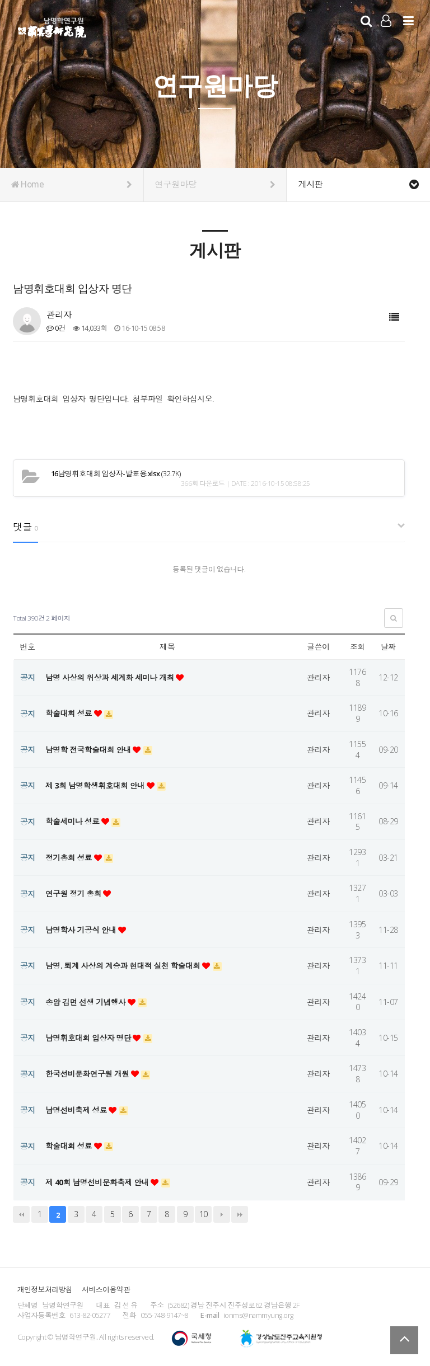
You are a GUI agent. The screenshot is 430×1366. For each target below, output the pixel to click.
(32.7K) (115, 473)
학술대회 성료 (70, 713)
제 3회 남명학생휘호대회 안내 (96, 785)
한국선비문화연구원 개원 (89, 1073)
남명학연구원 (52, 25)
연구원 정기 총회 (75, 893)
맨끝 (239, 1214)
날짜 (388, 646)
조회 (357, 646)
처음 (21, 1214)
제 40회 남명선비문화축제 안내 (99, 1182)
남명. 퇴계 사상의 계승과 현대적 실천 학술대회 (125, 965)
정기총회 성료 (70, 857)
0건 (56, 328)
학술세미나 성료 (73, 821)
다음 (221, 1214)
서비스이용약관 (106, 1289)
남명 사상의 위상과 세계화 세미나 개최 (112, 677)
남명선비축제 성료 (77, 1110)
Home (71, 184)
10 (203, 1214)
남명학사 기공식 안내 (82, 929)
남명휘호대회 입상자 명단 (90, 1037)
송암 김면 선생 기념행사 (87, 1002)
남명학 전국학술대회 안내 (90, 749)
